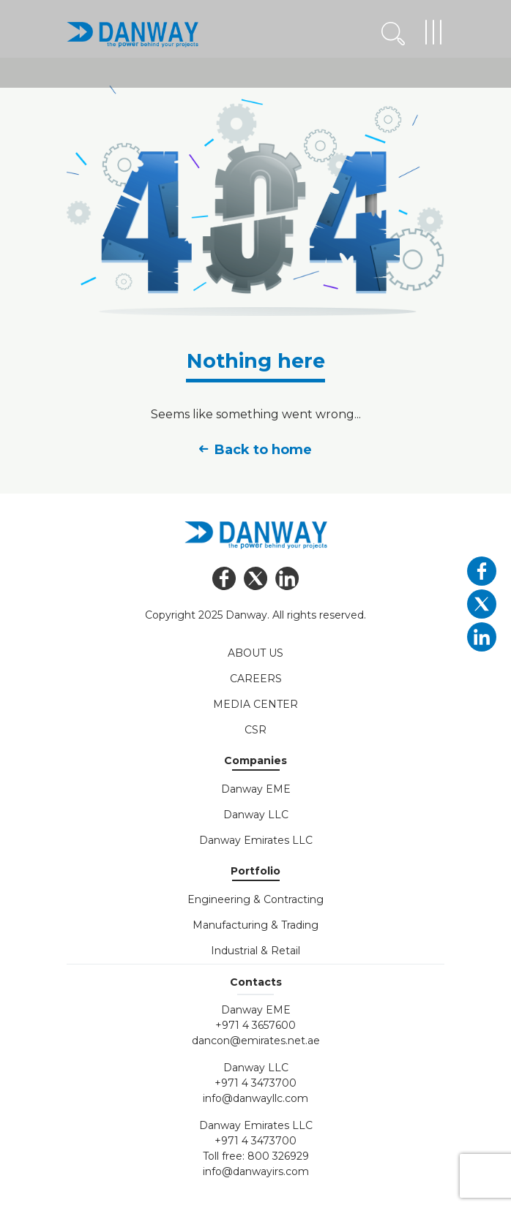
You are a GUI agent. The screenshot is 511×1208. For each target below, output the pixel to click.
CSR (255, 729)
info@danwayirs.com (256, 1171)
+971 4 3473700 (255, 1083)
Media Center (255, 704)
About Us (255, 653)
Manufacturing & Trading (255, 925)
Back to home (255, 450)
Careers (256, 678)
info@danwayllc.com (255, 1098)
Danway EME (256, 789)
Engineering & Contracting (255, 899)
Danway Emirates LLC (256, 840)
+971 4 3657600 (255, 1025)
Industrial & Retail (255, 950)
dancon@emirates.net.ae (256, 1040)
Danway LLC (255, 814)
